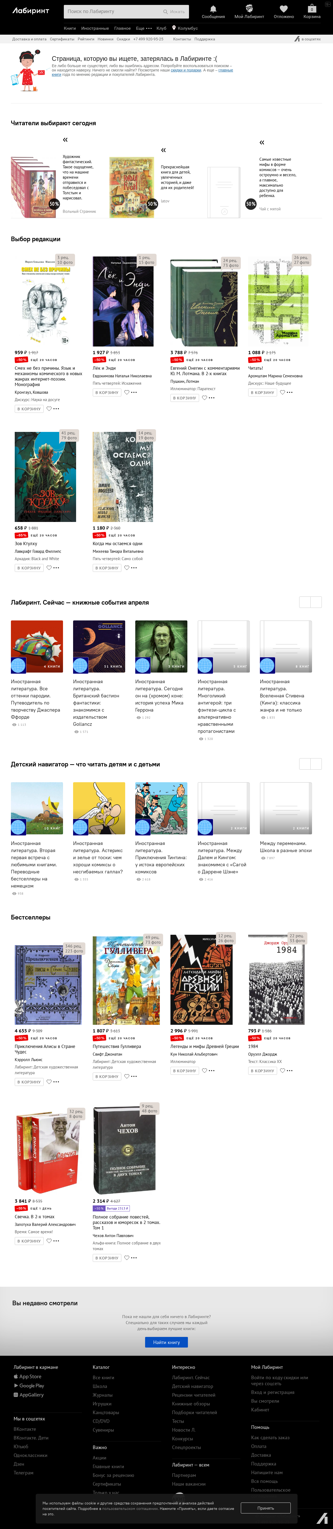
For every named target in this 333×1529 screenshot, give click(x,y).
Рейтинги (86, 39)
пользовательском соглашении (130, 1508)
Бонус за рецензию (113, 1475)
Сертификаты (62, 39)
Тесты (178, 1421)
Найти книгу (166, 1342)
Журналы (103, 1395)
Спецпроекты (186, 1447)
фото (65, 262)
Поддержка (204, 39)
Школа (100, 1386)
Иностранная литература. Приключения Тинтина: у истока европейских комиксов (161, 857)
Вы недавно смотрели (45, 1303)
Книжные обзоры (191, 1403)
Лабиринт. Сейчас (191, 1377)
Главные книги (108, 1466)
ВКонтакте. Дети (31, 1438)
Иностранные (95, 28)
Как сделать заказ (270, 1437)
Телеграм (24, 1473)
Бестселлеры (30, 917)
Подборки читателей (194, 1412)
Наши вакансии (189, 1484)
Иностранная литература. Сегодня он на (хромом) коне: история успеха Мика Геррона (159, 696)
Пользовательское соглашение (270, 1493)
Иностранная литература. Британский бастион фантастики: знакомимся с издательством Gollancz (96, 703)
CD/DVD (101, 1421)
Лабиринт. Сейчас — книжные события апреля (80, 602)
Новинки (105, 39)
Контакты (182, 39)
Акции (99, 1458)
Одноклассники (30, 1455)
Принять (265, 1508)
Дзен (19, 1464)
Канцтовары (106, 1412)
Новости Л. (184, 1430)
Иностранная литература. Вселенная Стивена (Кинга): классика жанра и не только (282, 696)
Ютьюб (21, 1446)
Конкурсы (182, 1438)
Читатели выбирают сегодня (53, 123)
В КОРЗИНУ (29, 409)
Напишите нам (267, 1472)
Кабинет (260, 1409)
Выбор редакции (36, 239)
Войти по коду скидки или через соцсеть (279, 1380)
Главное (122, 28)
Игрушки (102, 1403)
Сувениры (103, 1430)
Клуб (161, 28)
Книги (70, 28)
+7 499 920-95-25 (148, 39)
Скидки (123, 39)
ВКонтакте (25, 1429)
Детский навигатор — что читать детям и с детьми (85, 764)
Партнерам (184, 1475)
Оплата (258, 1446)
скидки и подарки (186, 70)
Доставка (261, 1455)
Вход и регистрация (273, 1392)
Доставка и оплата (29, 39)
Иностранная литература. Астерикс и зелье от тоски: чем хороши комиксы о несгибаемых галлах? (98, 857)
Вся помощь (264, 1481)
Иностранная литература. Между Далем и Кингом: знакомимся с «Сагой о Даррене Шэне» (222, 857)
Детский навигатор (192, 1386)
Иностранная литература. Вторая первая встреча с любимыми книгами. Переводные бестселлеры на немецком (34, 864)
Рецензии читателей (193, 1395)
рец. (63, 257)
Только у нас (106, 1492)
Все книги (103, 1377)
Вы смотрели (265, 1401)
